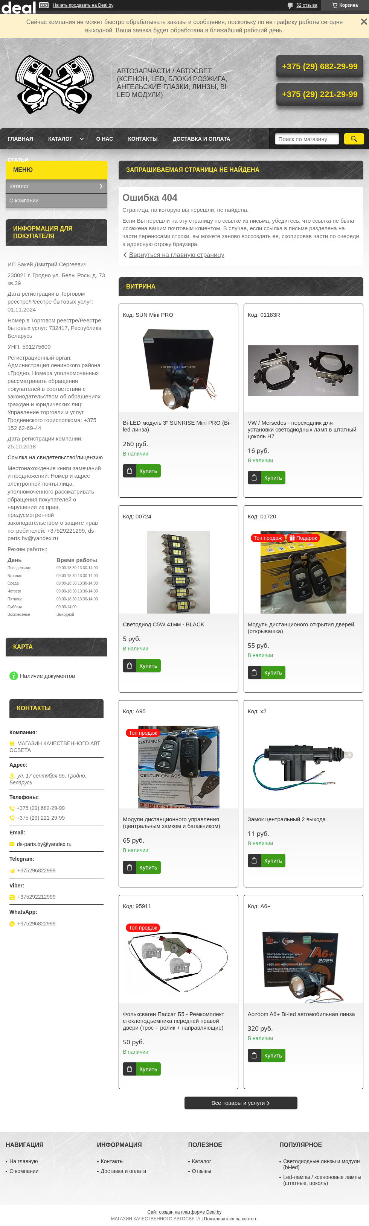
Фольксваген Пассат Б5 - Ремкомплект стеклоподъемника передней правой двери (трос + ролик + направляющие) (173, 1021)
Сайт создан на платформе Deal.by (185, 1212)
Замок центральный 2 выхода (287, 819)
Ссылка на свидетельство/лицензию (55, 457)
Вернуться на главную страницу (176, 254)
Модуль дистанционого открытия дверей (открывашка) (301, 627)
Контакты (142, 139)
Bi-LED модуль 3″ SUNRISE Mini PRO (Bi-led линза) (177, 426)
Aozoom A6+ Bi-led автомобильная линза (301, 1014)
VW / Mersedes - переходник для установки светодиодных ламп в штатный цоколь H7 (302, 429)
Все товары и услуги (238, 1103)
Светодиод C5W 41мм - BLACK (163, 624)
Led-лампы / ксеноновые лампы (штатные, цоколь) (322, 1180)
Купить (148, 471)
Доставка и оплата (201, 139)
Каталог (60, 139)
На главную (23, 1161)
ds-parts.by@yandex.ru (44, 844)
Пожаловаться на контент (231, 1218)
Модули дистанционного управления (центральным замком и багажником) (171, 822)
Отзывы (201, 1171)
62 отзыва (306, 5)
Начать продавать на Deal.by (83, 5)
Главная (20, 139)
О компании (23, 200)
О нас (104, 139)
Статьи (18, 160)
